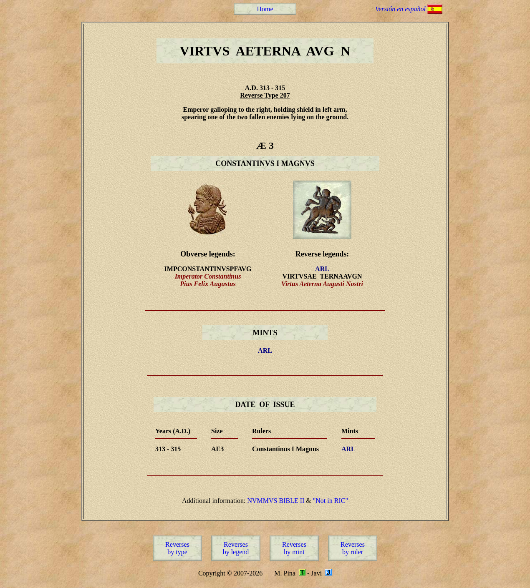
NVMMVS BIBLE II (275, 500)
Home (265, 9)
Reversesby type (177, 548)
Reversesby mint (294, 548)
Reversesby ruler (353, 548)
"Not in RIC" (330, 500)
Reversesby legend (236, 548)
